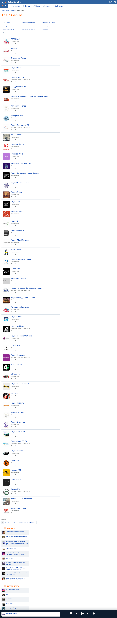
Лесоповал (69, 86)
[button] (75, 614)
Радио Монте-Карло (99, 60)
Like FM (95, 116)
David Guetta (69, 136)
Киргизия (7, 596)
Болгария (76, 596)
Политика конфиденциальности (42, 608)
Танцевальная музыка (48, 22)
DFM (94, 37)
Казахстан (76, 593)
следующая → (31, 583)
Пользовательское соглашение (24, 608)
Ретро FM (96, 56)
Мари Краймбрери (71, 95)
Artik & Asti (69, 104)
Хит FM (95, 79)
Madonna (68, 122)
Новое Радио (97, 28)
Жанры (37, 6)
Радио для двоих (98, 102)
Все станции (16, 6)
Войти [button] (111, 2)
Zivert (67, 109)
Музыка (47, 6)
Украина (30, 593)
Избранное (59, 6)
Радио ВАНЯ (96, 46)
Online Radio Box (14, 2)
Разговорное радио (17, 84)
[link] (4, 4)
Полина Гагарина (71, 127)
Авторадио (96, 74)
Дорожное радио (98, 83)
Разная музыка (16, 41)
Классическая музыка (28, 29)
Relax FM (95, 97)
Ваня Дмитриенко (71, 141)
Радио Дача (96, 93)
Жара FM (96, 111)
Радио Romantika (98, 106)
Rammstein (69, 113)
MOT (67, 99)
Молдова (53, 593)
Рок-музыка (6, 26)
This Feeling (77, 29)
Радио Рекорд (97, 51)
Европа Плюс (97, 33)
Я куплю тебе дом (75, 18)
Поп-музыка (6, 22)
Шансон (24, 26)
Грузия (29, 603)
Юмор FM (96, 65)
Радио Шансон (97, 88)
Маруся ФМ (96, 23)
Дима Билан (69, 118)
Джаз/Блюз (45, 29)
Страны (27, 6)
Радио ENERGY (97, 42)
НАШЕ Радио (97, 70)
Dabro (67, 132)
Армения (53, 596)
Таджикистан (31, 596)
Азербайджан (54, 603)
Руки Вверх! (69, 90)
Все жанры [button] (6, 32)
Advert (69, 45)
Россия (7, 593)
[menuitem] (15, 6)
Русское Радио (97, 19)
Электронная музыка (28, 22)
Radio (71, 35)
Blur (67, 81)
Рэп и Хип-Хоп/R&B (8, 29)
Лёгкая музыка (46, 26)
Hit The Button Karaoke (72, 76)
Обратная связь (56, 608)
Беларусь (7, 603)
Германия (76, 603)
